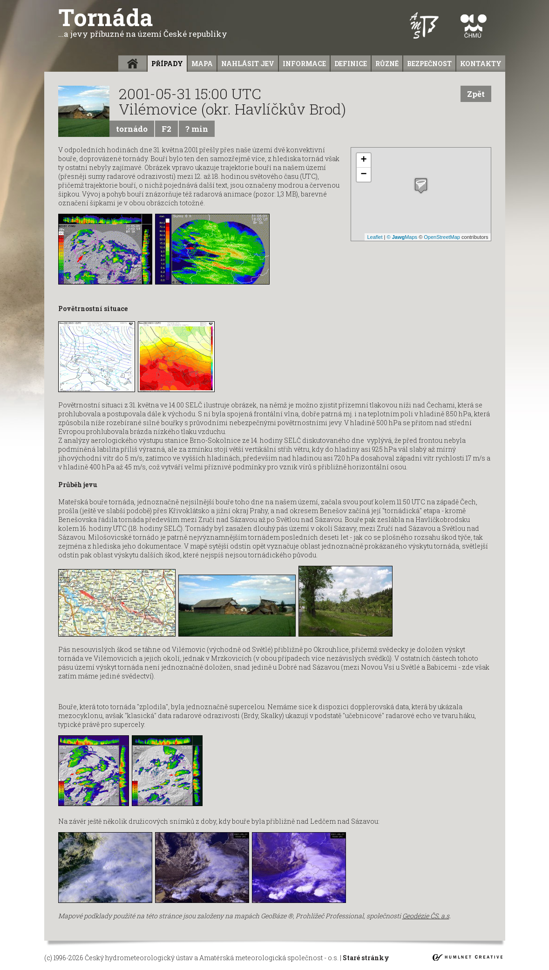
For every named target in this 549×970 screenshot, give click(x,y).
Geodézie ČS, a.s (425, 915)
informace (304, 63)
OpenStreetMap (442, 237)
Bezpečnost (429, 63)
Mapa (202, 63)
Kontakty (481, 63)
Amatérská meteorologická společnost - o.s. (269, 957)
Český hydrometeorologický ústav (139, 957)
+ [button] (363, 160)
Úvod (132, 63)
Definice (350, 63)
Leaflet (374, 237)
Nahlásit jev (247, 63)
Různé (387, 63)
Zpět (476, 93)
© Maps (402, 237)
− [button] (363, 175)
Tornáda (142, 22)
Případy (167, 63)
